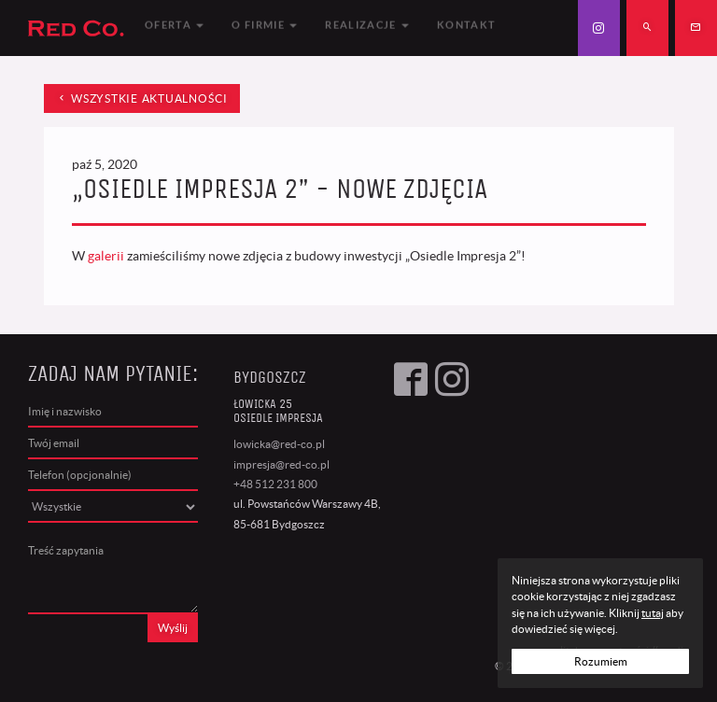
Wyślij (173, 628)
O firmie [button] (264, 27)
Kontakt (466, 27)
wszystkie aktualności (142, 98)
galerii (106, 255)
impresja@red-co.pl (281, 464)
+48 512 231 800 (275, 484)
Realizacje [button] (367, 27)
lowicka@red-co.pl (279, 444)
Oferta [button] (174, 27)
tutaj (652, 613)
